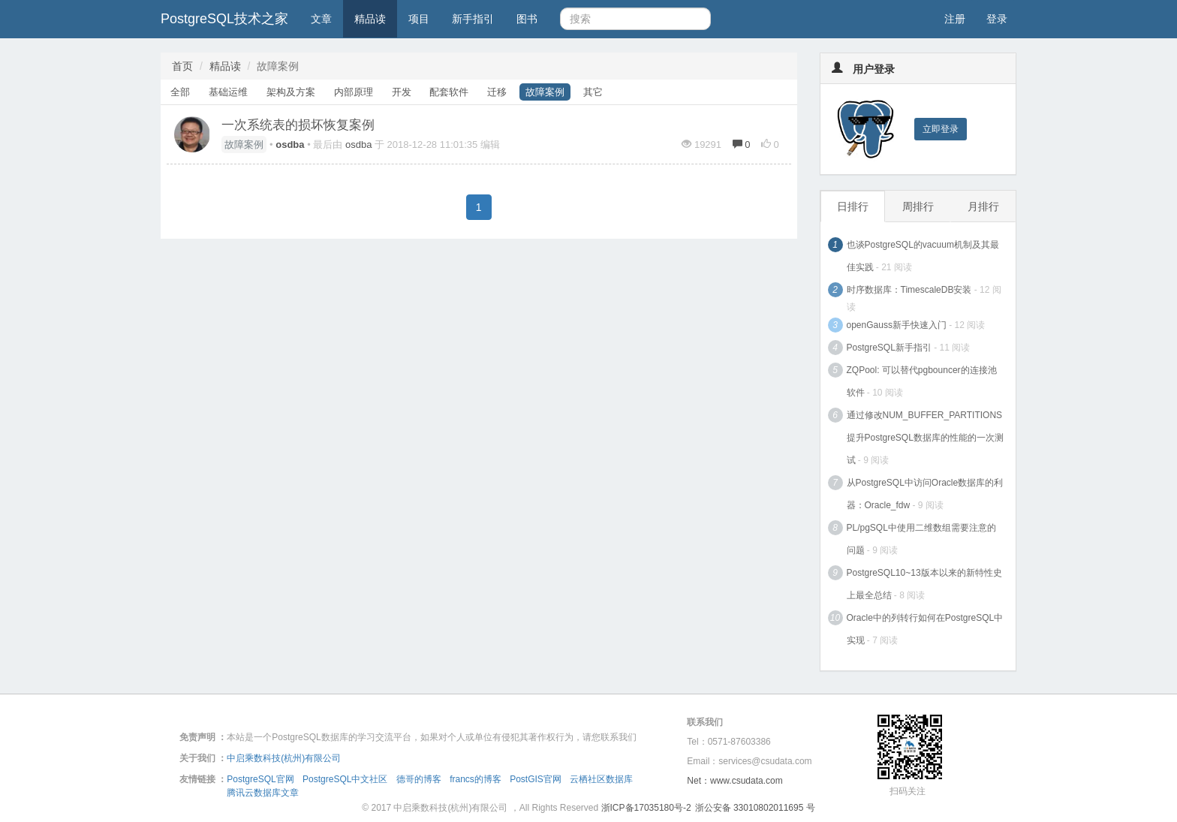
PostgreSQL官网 (260, 779)
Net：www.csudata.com (734, 780)
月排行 (983, 206)
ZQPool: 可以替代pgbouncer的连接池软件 (922, 381)
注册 (954, 19)
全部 (180, 92)
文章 (321, 19)
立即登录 (941, 129)
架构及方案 (290, 92)
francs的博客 (475, 779)
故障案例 (544, 92)
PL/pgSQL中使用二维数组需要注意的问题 (921, 539)
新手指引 (473, 19)
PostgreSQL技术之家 (224, 18)
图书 (526, 19)
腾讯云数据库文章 (263, 792)
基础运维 (228, 92)
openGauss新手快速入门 (897, 325)
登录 (996, 19)
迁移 (497, 92)
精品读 (370, 19)
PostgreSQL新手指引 (889, 347)
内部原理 (353, 92)
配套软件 (448, 92)
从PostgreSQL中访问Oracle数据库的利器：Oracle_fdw (925, 493)
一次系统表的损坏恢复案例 (298, 125)
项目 (418, 19)
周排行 (918, 206)
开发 (401, 92)
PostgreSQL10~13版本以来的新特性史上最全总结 (924, 584)
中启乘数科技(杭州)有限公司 (284, 758)
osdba (358, 144)
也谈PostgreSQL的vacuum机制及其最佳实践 (923, 255)
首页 (182, 66)
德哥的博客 (418, 779)
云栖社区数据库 (601, 779)
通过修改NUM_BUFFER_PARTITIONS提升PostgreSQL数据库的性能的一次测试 (925, 437)
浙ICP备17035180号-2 (646, 807)
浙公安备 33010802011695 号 (755, 807)
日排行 (852, 206)
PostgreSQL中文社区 (345, 779)
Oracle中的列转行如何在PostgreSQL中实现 (925, 629)
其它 (593, 92)
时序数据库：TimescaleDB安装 (909, 290)
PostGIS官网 (535, 779)
